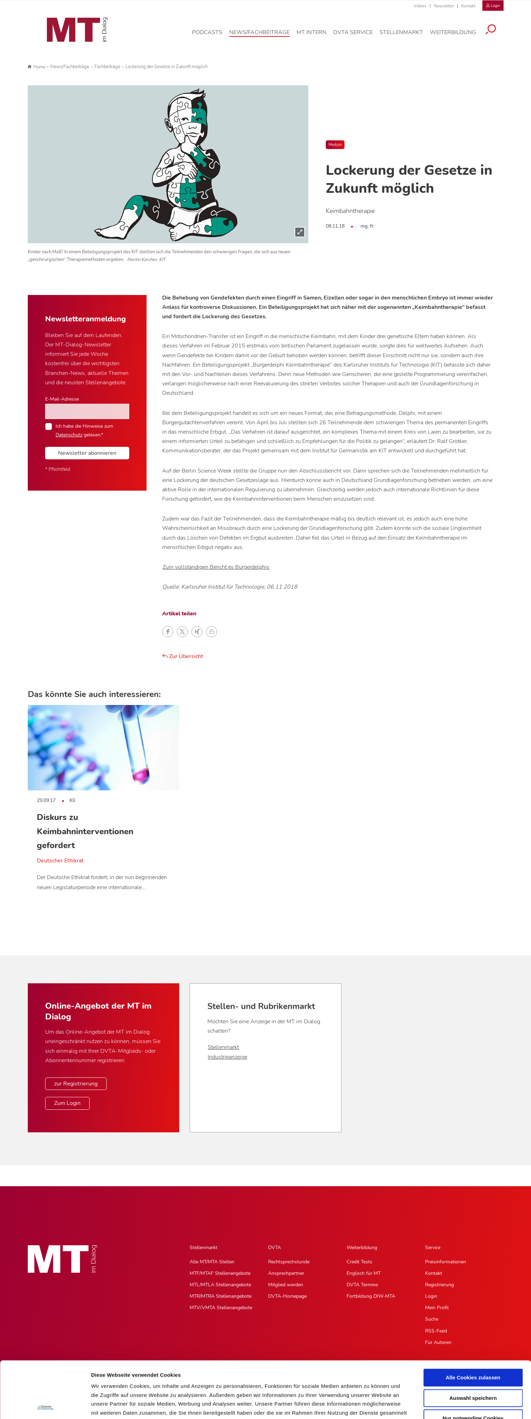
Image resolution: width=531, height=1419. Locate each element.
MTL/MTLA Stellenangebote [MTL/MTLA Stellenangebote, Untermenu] (220, 1284)
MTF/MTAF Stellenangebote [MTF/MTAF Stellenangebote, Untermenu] (220, 1273)
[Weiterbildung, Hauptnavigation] (458, 36)
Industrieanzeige (227, 1057)
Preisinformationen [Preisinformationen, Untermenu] (445, 1261)
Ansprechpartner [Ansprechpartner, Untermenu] (286, 1273)
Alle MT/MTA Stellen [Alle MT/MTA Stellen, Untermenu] (212, 1261)
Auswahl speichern (473, 1341)
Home (36, 67)
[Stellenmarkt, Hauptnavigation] (406, 36)
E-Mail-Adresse (62, 398)
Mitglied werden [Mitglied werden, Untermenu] (285, 1284)
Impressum (143, 1383)
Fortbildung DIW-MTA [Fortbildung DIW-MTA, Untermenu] (371, 1296)
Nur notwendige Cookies (473, 1362)
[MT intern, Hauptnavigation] (317, 36)
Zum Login (67, 1103)
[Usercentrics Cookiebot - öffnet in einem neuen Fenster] (45, 1405)
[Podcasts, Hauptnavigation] (212, 36)
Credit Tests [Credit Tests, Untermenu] (359, 1261)
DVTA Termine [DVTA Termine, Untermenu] (362, 1284)
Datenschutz (107, 1383)
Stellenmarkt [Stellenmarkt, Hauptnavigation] (203, 1247)
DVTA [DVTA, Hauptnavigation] (274, 1247)
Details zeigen (369, 1405)
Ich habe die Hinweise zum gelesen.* (84, 430)
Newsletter (444, 6)
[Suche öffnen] (496, 34)
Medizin (335, 144)
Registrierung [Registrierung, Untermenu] (439, 1284)
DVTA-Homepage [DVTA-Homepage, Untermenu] (287, 1296)
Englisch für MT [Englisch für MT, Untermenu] (364, 1273)
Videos (420, 6)
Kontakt (468, 6)
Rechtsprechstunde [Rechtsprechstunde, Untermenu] (288, 1261)
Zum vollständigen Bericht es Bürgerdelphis (216, 567)
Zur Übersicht (182, 656)
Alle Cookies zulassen (473, 1321)
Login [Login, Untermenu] (431, 1296)
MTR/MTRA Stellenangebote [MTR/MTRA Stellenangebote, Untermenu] (220, 1296)
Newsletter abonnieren (87, 453)
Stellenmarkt (223, 1047)
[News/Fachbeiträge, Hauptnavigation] (264, 36)
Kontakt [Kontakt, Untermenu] (433, 1273)
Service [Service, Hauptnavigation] (432, 1247)
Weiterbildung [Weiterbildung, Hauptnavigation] (362, 1247)
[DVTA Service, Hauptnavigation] (358, 36)
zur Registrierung (76, 1084)
